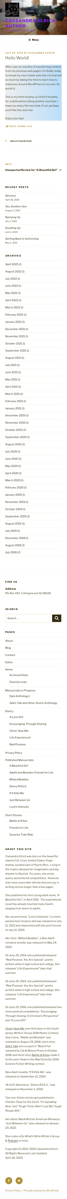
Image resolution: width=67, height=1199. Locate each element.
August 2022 (13, 271)
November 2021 (15, 336)
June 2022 (11, 285)
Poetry (9, 711)
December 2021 (15, 329)
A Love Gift (16, 717)
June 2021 (11, 372)
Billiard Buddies (19, 779)
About (9, 640)
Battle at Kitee (18, 820)
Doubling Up (12, 228)
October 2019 (13, 509)
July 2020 (11, 451)
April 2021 (11, 386)
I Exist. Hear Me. (19, 730)
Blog (8, 647)
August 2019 (13, 523)
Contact (10, 655)
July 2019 (11, 530)
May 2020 (11, 466)
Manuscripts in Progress (20, 690)
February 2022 (14, 314)
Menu (33, 39)
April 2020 (11, 473)
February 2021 (14, 401)
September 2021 (15, 350)
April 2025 (11, 264)
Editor (9, 662)
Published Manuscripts (19, 760)
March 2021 (12, 394)
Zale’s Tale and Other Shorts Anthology (33, 703)
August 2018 (13, 545)
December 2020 (15, 415)
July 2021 (11, 365)
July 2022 (11, 278)
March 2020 (12, 480)
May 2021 (11, 379)
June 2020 (11, 458)
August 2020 (13, 444)
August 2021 (13, 357)
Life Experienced (19, 737)
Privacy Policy (13, 752)
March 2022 (12, 307)
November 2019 (15, 502)
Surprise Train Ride (21, 834)
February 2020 (14, 487)
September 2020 (16, 437)
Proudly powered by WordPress (41, 1190)
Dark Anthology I (19, 696)
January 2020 (13, 494)
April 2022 (11, 300)
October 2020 (14, 429)
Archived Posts (18, 675)
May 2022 (11, 293)
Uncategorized (21, 141)
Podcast (13, 1140)
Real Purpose (17, 744)
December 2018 (15, 538)
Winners (10, 195)
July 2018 (11, 552)
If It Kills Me (16, 793)
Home (9, 669)
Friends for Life (18, 827)
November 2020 (15, 422)
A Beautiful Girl (18, 765)
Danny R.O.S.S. (18, 786)
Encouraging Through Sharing (27, 724)
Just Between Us (19, 800)
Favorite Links (18, 682)
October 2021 (13, 343)
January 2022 (13, 321)
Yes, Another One (16, 206)
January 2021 (13, 408)
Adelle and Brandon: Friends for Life (31, 772)
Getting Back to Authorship (22, 238)
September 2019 (15, 516)
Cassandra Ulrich (41, 53)
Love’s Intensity (19, 806)
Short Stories (13, 815)
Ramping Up (12, 217)
